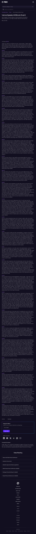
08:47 (3, 170)
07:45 (3, 156)
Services (18, 486)
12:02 (3, 217)
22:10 (3, 373)
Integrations (18, 488)
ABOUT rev (18, 490)
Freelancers (18, 501)
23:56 (3, 404)
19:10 (3, 326)
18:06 (3, 310)
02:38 (3, 81)
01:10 (3, 58)
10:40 (3, 199)
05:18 (3, 122)
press (18, 503)
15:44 (3, 275)
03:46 (3, 95)
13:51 (3, 246)
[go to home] (18, 483)
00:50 (3, 50)
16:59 (3, 292)
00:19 (7, 41)
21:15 (3, 357)
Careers (18, 499)
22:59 (3, 387)
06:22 (3, 139)
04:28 (3, 108)
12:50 (3, 231)
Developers (18, 497)
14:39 (3, 259)
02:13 (3, 74)
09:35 (3, 182)
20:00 (3, 338)
